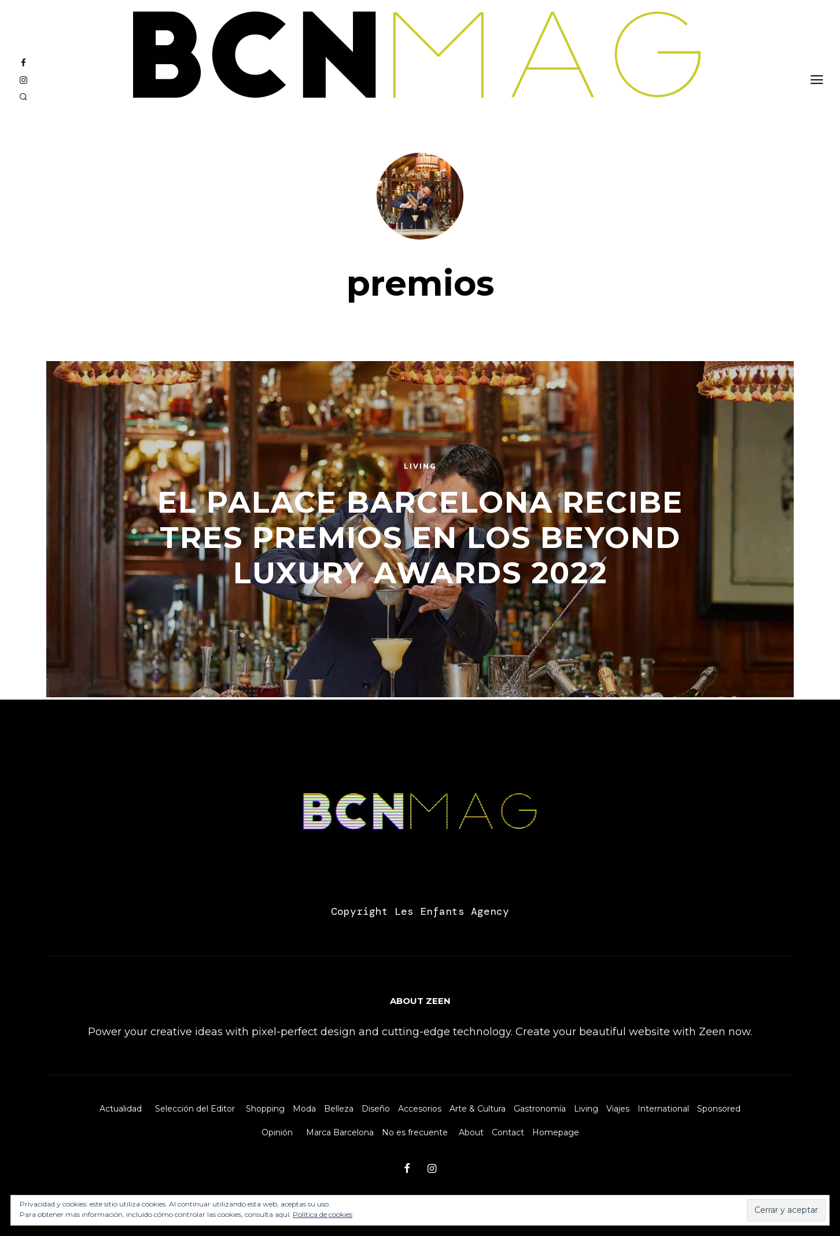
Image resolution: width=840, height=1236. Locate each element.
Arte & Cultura (478, 1108)
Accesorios (419, 1108)
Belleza (338, 1108)
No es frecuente (415, 1132)
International (663, 1108)
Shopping (265, 1108)
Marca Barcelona (340, 1132)
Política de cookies (322, 1214)
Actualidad (121, 1108)
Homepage (555, 1132)
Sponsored (718, 1108)
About (471, 1132)
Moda (304, 1108)
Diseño (376, 1108)
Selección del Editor (195, 1108)
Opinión (277, 1132)
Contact (508, 1132)
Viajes (617, 1108)
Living (586, 1108)
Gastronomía (540, 1108)
